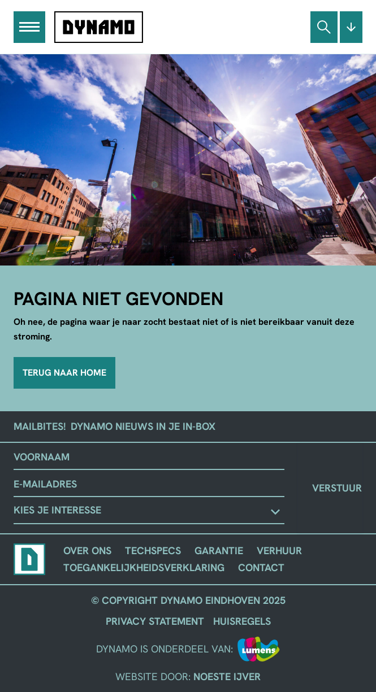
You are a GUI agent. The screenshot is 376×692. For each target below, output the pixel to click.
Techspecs (153, 550)
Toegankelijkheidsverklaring (143, 567)
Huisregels (242, 621)
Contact (261, 567)
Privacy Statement (155, 621)
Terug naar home (64, 372)
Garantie (219, 550)
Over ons (87, 550)
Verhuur (279, 550)
